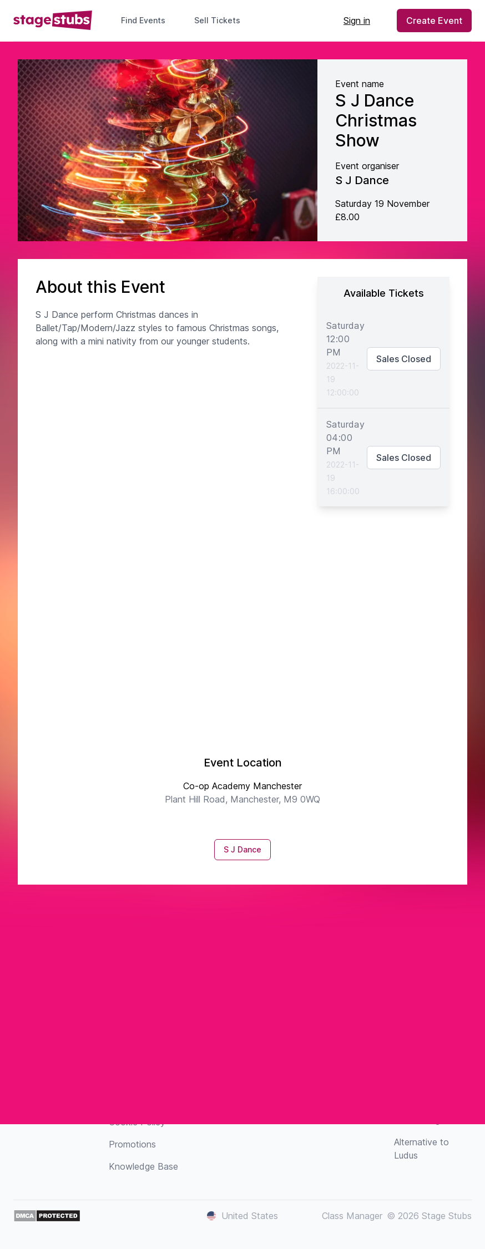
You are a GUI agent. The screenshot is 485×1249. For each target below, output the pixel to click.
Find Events (143, 20)
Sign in (356, 20)
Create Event (434, 20)
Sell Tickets (221, 20)
